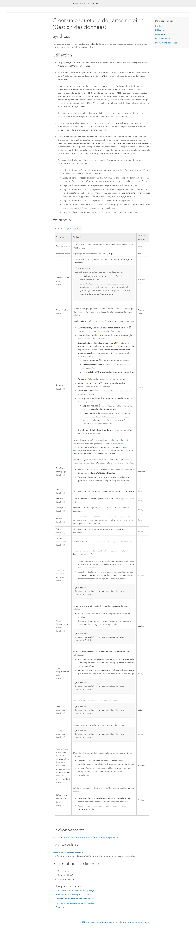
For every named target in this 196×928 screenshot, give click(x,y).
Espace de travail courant (65, 838)
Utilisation (159, 30)
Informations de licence (166, 43)
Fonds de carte (63, 907)
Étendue (82, 838)
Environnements (162, 38)
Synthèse (159, 26)
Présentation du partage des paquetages (75, 899)
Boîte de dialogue (63, 228)
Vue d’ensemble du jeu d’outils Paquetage (75, 891)
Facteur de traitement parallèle (103, 838)
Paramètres (160, 34)
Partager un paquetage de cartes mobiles (75, 903)
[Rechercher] (120, 3)
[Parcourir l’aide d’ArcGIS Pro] (95, 3)
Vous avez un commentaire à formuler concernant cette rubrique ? (118, 923)
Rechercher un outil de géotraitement (73, 895)
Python (77, 228)
